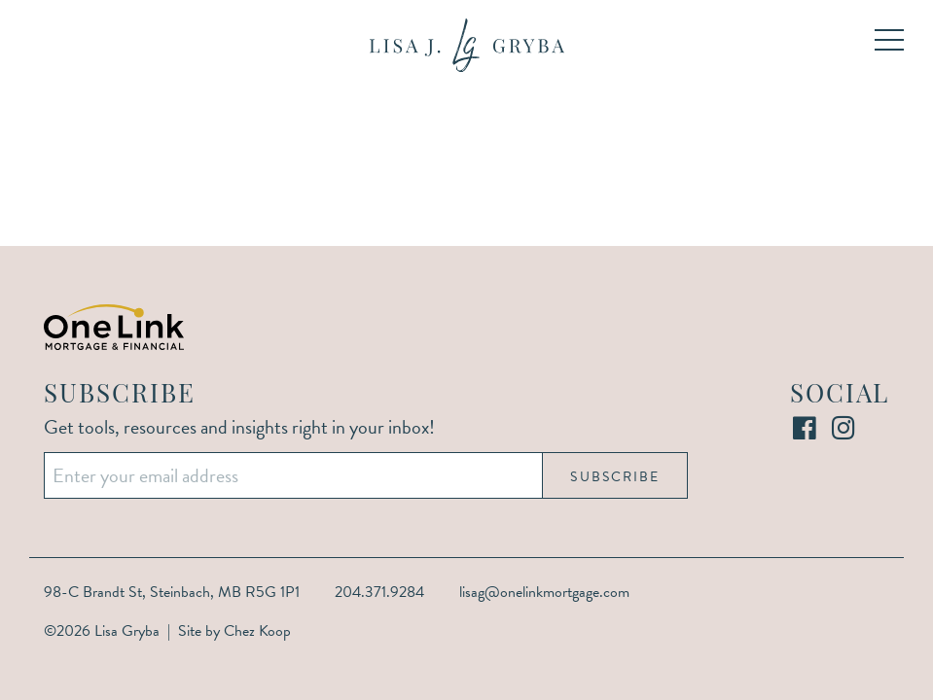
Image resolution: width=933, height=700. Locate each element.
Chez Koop (257, 631)
